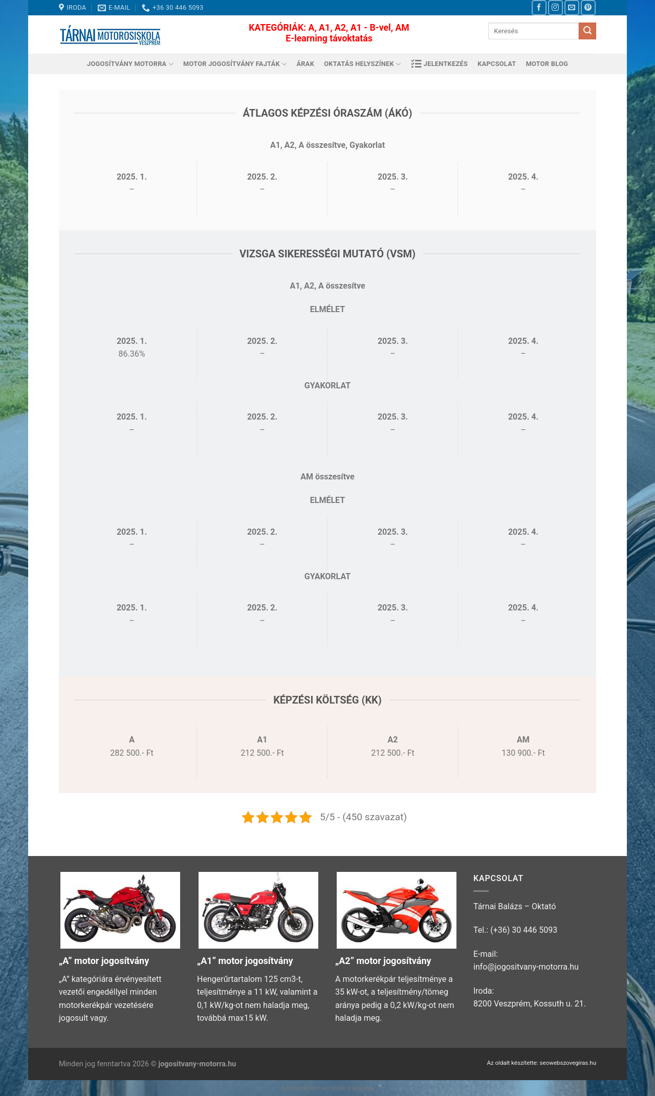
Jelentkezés (439, 64)
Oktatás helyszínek (362, 64)
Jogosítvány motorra (130, 64)
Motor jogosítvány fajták (235, 64)
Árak (306, 64)
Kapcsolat (496, 64)
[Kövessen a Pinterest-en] (588, 7)
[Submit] (587, 31)
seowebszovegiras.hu (568, 1062)
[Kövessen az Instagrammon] (555, 7)
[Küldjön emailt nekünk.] (571, 7)
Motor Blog (547, 64)
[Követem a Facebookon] (539, 7)
